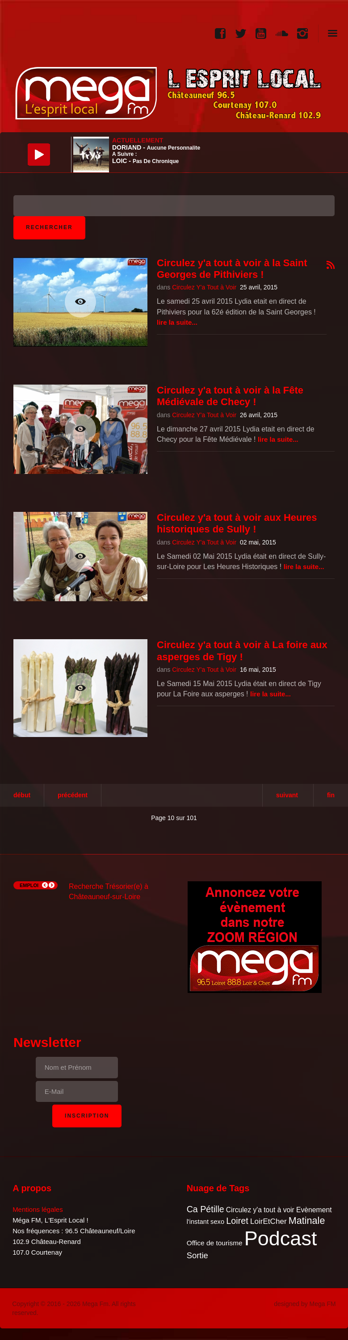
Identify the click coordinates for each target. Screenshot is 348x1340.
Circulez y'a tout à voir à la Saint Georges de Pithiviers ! (232, 268)
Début (21, 795)
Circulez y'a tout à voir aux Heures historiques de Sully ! (237, 523)
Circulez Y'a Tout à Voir (204, 287)
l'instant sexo (205, 1221)
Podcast (280, 1238)
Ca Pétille (205, 1209)
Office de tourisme (215, 1243)
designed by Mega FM (305, 1303)
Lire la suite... (177, 322)
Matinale (307, 1220)
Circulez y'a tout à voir (260, 1210)
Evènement (314, 1210)
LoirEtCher (268, 1221)
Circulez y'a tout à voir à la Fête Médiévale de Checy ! (230, 396)
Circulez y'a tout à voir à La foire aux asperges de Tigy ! (242, 650)
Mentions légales (38, 1209)
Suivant (287, 795)
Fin (331, 795)
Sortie (197, 1255)
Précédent (73, 795)
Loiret (237, 1221)
